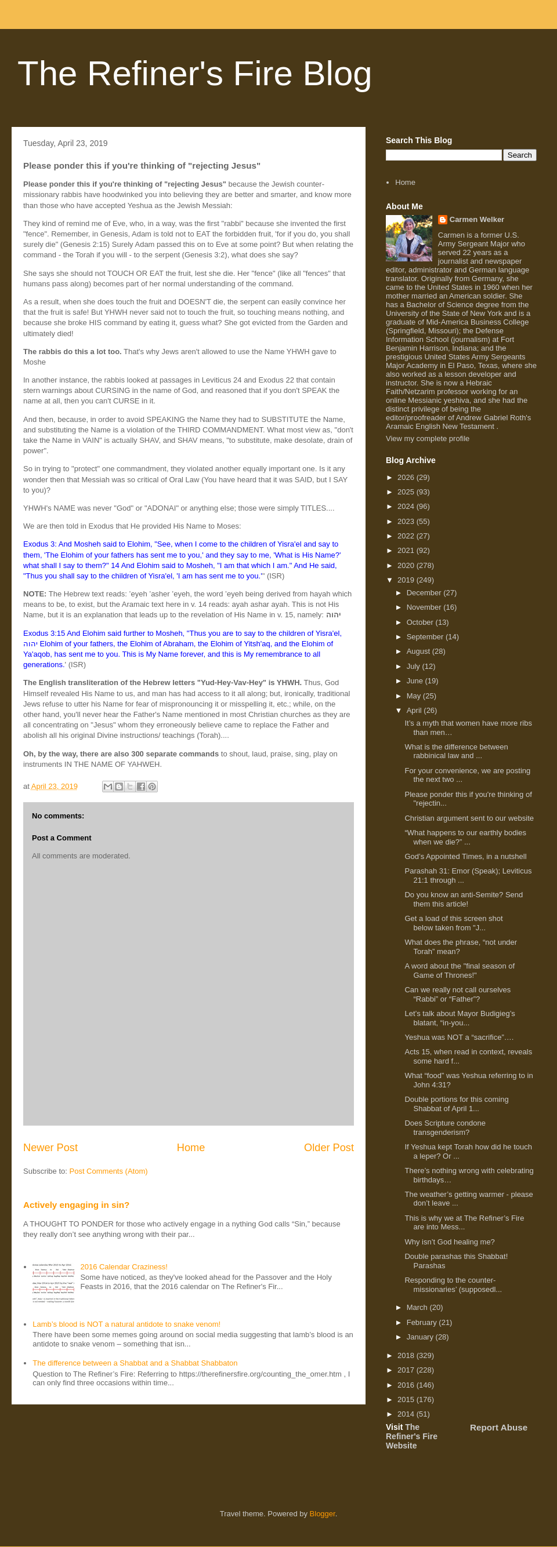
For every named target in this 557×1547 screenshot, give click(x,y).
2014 (407, 1414)
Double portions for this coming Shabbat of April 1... (456, 1104)
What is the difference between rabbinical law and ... (456, 751)
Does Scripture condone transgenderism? (444, 1128)
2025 (407, 491)
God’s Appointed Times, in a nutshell (465, 856)
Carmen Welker (477, 219)
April (415, 710)
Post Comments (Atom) (109, 1171)
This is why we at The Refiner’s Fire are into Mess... (464, 1223)
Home (191, 1147)
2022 (407, 536)
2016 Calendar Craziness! (123, 1266)
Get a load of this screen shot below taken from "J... (453, 923)
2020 (407, 565)
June (416, 680)
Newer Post (50, 1147)
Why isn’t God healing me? (449, 1241)
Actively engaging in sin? (76, 1205)
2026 (407, 477)
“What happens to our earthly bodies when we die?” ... (465, 837)
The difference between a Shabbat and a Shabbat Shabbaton (134, 1363)
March (418, 1307)
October (421, 622)
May (415, 695)
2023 (407, 521)
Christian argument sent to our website (469, 818)
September (426, 636)
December (425, 592)
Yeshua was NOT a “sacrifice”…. (458, 1037)
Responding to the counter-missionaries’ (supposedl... (453, 1285)
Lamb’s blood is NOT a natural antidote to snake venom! (126, 1324)
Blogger (322, 1513)
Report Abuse (498, 1427)
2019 (407, 580)
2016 (407, 1385)
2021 (407, 550)
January (421, 1337)
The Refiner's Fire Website (411, 1436)
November (425, 607)
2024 (407, 506)
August (419, 651)
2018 (407, 1355)
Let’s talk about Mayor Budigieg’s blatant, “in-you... (459, 1018)
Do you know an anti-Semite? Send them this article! (463, 899)
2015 (407, 1399)
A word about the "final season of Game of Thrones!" (459, 971)
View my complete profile (427, 438)
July (414, 666)
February (423, 1322)
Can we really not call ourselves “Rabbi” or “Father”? (457, 994)
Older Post (329, 1147)
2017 (407, 1370)
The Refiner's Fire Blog (194, 73)
